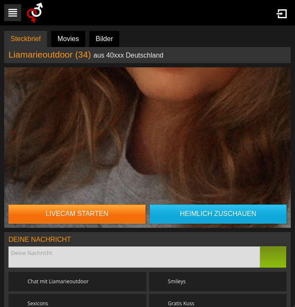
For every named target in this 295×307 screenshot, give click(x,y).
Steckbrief (26, 38)
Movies (68, 38)
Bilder (104, 38)
